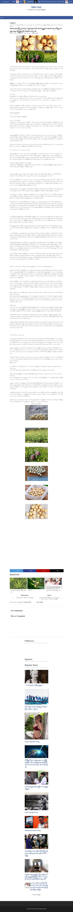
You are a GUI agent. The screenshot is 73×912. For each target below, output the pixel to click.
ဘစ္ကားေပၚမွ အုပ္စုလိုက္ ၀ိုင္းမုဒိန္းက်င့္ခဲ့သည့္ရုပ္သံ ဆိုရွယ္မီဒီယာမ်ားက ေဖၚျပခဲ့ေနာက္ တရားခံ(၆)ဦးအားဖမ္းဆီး (36, 877)
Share (30, 570)
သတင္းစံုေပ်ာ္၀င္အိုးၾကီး (17, 33)
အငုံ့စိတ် (24, 1)
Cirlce (57, 570)
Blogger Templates (42, 908)
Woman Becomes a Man (33, 830)
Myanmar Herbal (35, 33)
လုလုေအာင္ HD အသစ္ (32, 741)
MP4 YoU (36, 7)
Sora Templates (34, 908)
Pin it (43, 570)
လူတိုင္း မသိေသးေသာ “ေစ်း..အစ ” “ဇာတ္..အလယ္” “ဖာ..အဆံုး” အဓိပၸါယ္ (54, 1)
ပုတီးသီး (17, 1)
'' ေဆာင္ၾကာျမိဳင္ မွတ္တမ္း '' (34, 685)
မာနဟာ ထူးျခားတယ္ (31, 812)
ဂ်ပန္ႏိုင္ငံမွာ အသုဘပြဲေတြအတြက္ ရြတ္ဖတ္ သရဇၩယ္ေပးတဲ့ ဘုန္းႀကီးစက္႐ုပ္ (36, 853)
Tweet (17, 570)
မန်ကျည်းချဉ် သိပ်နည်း (33, 1)
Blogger (38, 894)
